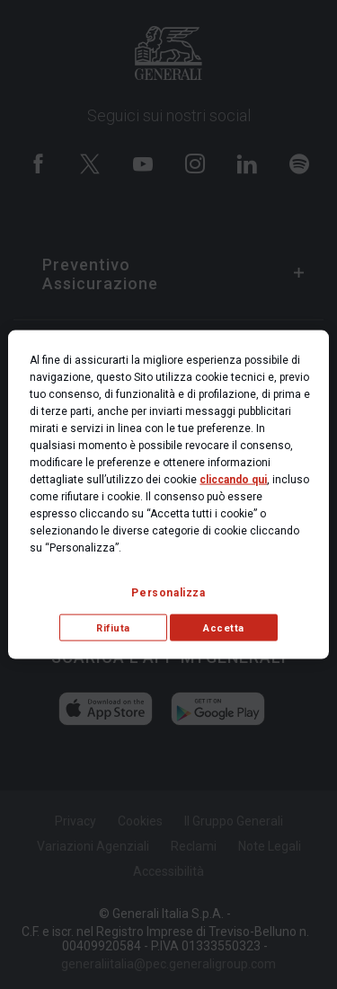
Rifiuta (113, 627)
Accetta (223, 627)
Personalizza (168, 592)
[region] (168, 494)
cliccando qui (233, 478)
